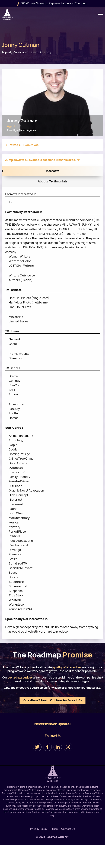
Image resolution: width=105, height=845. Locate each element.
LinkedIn (57, 747)
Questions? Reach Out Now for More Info (52, 700)
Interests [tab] (52, 171)
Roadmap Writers (7, 14)
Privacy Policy (38, 828)
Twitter (37, 747)
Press (54, 828)
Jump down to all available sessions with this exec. (40, 160)
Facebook (47, 747)
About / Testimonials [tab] (52, 181)
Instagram (68, 747)
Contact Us (68, 828)
